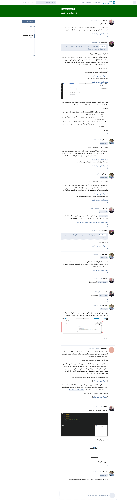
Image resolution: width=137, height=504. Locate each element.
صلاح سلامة (101, 282)
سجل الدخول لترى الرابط (100, 381)
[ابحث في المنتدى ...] (46, 2)
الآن (33, 55)
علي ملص (102, 212)
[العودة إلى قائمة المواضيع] (134, 2)
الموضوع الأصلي (30, 26)
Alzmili (101, 46)
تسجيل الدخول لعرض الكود (100, 34)
